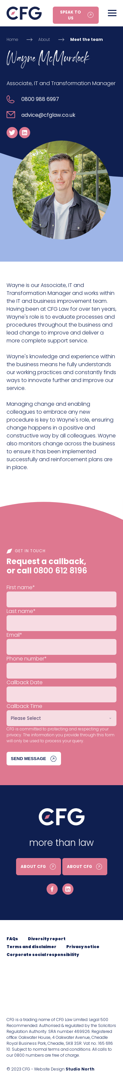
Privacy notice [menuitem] (82, 946)
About (44, 39)
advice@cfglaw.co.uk (48, 115)
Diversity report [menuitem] (47, 939)
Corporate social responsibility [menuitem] (43, 954)
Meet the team (86, 39)
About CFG (33, 866)
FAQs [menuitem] (12, 939)
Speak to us (70, 15)
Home (12, 39)
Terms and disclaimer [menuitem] (31, 946)
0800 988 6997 (40, 99)
